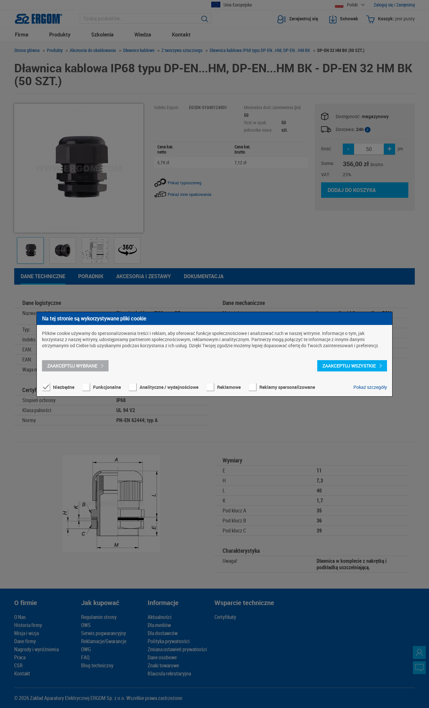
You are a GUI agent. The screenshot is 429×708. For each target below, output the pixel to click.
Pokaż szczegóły (370, 387)
